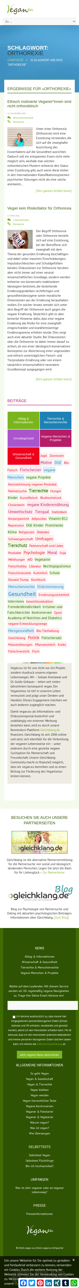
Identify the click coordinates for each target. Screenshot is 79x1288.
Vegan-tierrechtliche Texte (39, 1101)
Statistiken (59, 512)
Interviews (16, 601)
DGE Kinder (35, 525)
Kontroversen (42, 612)
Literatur (35, 566)
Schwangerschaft (20, 539)
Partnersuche (17, 491)
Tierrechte (38, 490)
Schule (55, 573)
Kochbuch (38, 579)
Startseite (15, 60)
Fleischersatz (52, 638)
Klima (12, 532)
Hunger (55, 491)
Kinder (13, 497)
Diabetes (43, 532)
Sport (58, 612)
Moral (52, 552)
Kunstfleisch (29, 498)
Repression (16, 525)
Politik (33, 637)
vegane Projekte (38, 477)
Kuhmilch (40, 573)
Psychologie (34, 552)
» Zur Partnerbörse (52, 872)
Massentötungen (20, 644)
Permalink (18, 121)
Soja (63, 553)
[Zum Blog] (61, 917)
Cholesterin (16, 505)
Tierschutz (17, 545)
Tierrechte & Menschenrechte (55, 420)
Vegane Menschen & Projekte (55, 438)
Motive (46, 462)
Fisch (35, 651)
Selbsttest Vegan (39, 1155)
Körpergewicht (18, 518)
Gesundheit (22, 593)
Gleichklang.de (50, 730)
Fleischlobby (17, 566)
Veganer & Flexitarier (39, 1111)
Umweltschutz (20, 511)
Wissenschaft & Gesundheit (39, 962)
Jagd (43, 455)
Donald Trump (18, 579)
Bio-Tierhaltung (47, 631)
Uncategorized (23, 438)
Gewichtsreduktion (39, 601)
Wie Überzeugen (39, 1133)
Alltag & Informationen (23, 420)
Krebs (62, 644)
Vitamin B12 (58, 518)
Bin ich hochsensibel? (40, 1166)
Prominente (54, 525)
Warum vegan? (39, 1122)
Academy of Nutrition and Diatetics (35, 618)
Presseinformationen (39, 1214)
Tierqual (42, 511)
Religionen (26, 532)
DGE (58, 462)
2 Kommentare (21, 219)
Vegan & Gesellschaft (39, 1079)
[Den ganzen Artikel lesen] (54, 191)
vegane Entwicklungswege (27, 623)
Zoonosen (57, 455)
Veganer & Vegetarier (39, 1117)
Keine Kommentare (23, 117)
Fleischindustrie (19, 573)
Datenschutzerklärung (49, 1044)
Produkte (14, 553)
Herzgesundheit (21, 630)
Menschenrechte (21, 586)
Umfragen (44, 538)
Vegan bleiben (39, 1090)
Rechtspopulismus (57, 566)
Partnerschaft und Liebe (46, 546)
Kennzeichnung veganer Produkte (32, 484)
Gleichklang (16, 638)
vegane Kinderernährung (48, 504)
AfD (29, 559)
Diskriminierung (50, 586)
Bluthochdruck (50, 498)
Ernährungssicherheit (54, 595)
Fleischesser (30, 469)
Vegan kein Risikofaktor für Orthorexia (39, 208)
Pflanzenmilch (45, 644)
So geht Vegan (39, 1073)
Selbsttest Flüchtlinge (39, 1160)
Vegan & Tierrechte (39, 1084)
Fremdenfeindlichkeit (24, 607)
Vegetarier (43, 559)
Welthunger (16, 559)
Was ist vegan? (39, 1128)
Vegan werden (40, 1095)
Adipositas (39, 518)
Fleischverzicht (18, 651)
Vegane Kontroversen (39, 1106)
